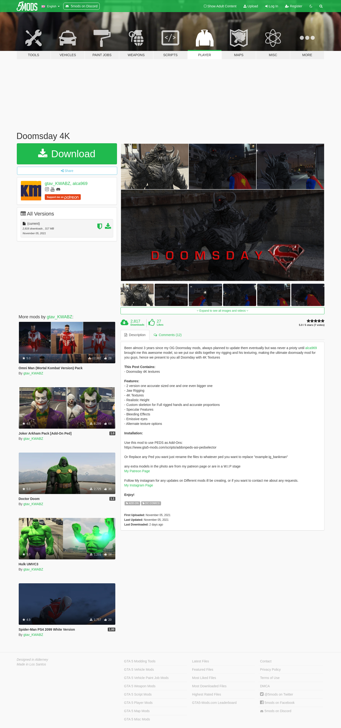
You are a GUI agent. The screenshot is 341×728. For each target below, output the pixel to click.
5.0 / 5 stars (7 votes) (311, 325)
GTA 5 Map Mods (137, 711)
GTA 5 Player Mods (138, 703)
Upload (250, 6)
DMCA (265, 686)
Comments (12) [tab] (168, 335)
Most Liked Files (204, 678)
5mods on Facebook (277, 703)
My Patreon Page (137, 471)
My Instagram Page (138, 485)
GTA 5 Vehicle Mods (139, 669)
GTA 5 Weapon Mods (140, 686)
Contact (265, 661)
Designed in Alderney (32, 659)
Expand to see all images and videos (222, 310)
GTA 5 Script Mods (138, 694)
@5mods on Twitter (276, 694)
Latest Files (200, 661)
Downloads (137, 324)
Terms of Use (269, 678)
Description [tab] (135, 335)
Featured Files (202, 669)
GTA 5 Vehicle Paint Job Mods (146, 678)
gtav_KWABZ (59, 317)
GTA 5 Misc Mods (137, 719)
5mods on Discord (275, 711)
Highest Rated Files (206, 694)
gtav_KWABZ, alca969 (66, 183)
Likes (160, 324)
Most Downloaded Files (209, 686)
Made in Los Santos (31, 664)
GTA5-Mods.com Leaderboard (214, 703)
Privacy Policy (270, 669)
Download (66, 153)
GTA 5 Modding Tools (140, 661)
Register (293, 6)
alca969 (311, 348)
